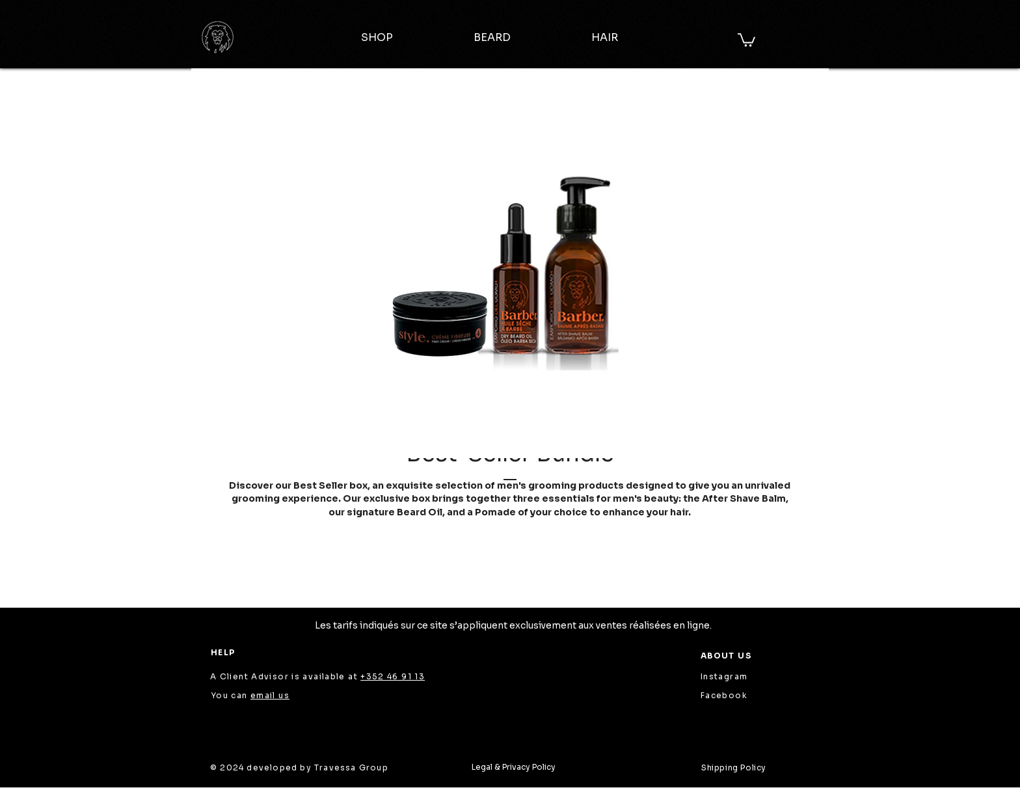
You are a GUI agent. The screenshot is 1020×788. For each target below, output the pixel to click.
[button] (746, 39)
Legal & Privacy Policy (514, 767)
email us (269, 695)
